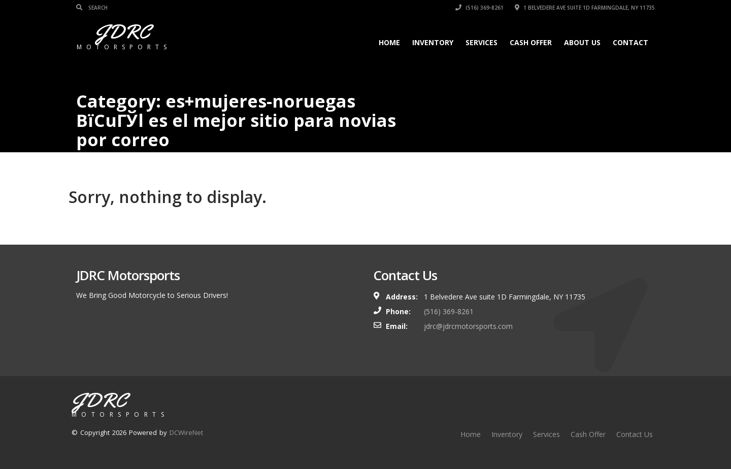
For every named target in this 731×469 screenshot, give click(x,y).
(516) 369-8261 (479, 7)
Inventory (432, 42)
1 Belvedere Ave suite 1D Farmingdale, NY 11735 (585, 7)
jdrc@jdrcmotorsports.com (468, 326)
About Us (582, 42)
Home (389, 42)
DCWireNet (186, 432)
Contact (630, 42)
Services (481, 42)
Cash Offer (531, 42)
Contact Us (634, 434)
